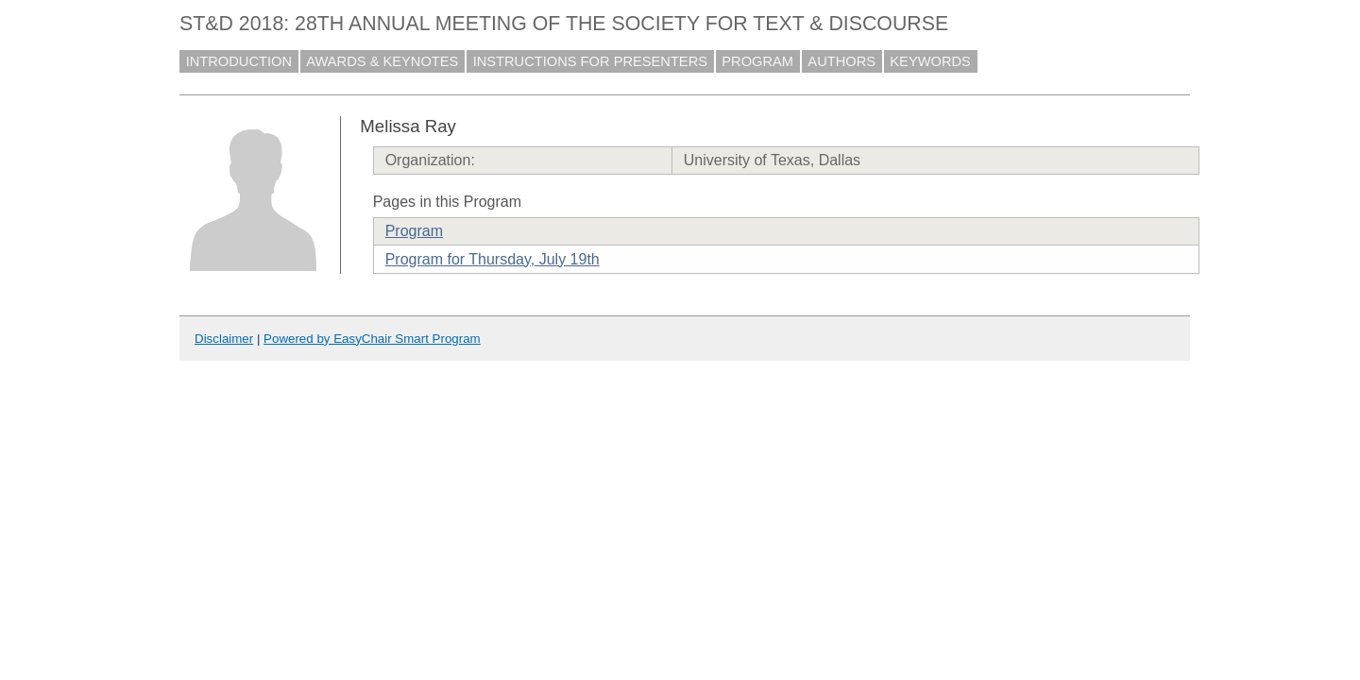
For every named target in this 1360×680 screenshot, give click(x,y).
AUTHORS (842, 61)
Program (414, 231)
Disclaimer (224, 339)
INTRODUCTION (239, 61)
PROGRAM (757, 61)
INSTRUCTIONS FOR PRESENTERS (590, 61)
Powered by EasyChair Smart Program (372, 339)
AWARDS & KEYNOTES (382, 61)
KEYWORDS (930, 61)
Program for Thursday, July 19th (492, 259)
